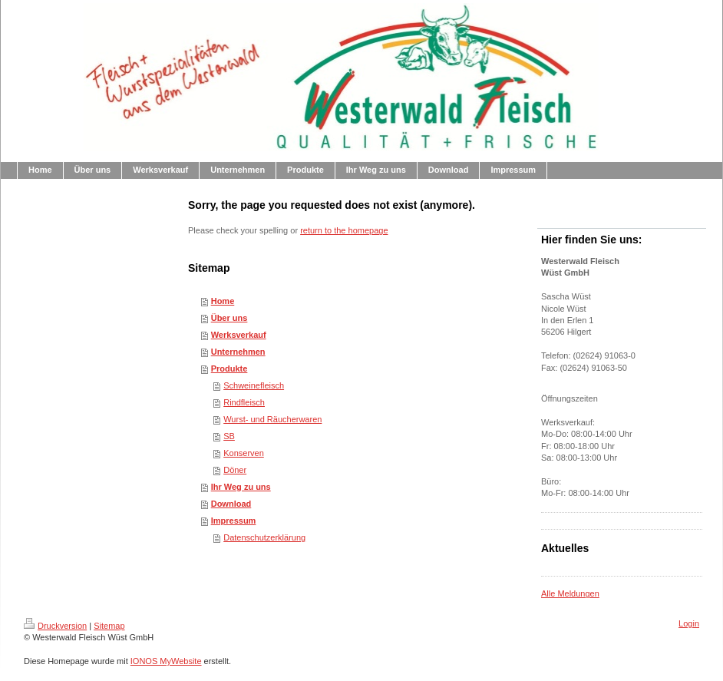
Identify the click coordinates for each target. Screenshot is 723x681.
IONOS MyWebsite (166, 661)
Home (223, 301)
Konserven (243, 453)
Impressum (233, 520)
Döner (234, 469)
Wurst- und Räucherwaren (272, 419)
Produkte (229, 368)
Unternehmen (238, 351)
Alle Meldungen (570, 593)
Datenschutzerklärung (264, 537)
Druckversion (55, 625)
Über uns (229, 317)
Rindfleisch (244, 402)
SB (229, 436)
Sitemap (109, 625)
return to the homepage (344, 230)
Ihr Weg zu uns (241, 486)
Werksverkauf (238, 334)
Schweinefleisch (253, 385)
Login (688, 623)
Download (231, 503)
